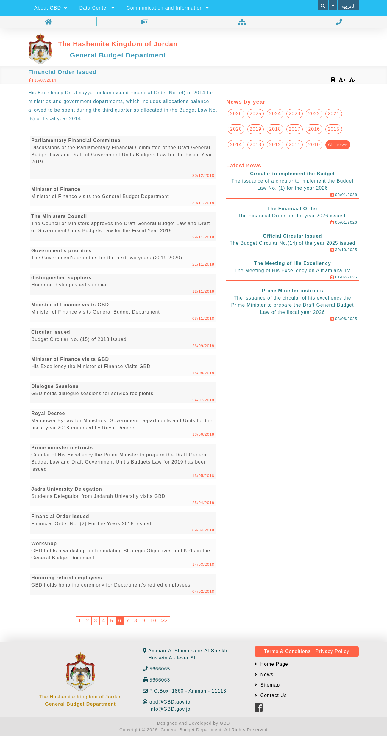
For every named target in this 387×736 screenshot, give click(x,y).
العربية (348, 6)
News (266, 674)
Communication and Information (168, 7)
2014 (236, 144)
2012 (275, 144)
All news (338, 144)
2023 (295, 113)
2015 (334, 129)
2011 (295, 144)
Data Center (97, 7)
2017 (295, 129)
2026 (236, 113)
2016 (314, 129)
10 (153, 620)
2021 (334, 113)
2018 (275, 129)
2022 (314, 113)
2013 (256, 144)
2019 (256, 129)
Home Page (273, 664)
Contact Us (273, 695)
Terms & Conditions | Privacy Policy (306, 651)
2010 (314, 144)
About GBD (50, 7)
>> (164, 620)
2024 (275, 113)
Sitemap (269, 684)
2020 (236, 129)
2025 (256, 113)
